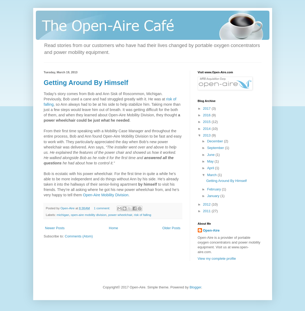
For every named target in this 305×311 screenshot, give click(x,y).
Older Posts (171, 228)
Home (113, 228)
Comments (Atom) (79, 236)
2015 (207, 122)
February (214, 189)
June (211, 155)
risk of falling (142, 214)
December (215, 141)
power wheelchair (120, 214)
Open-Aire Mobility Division (105, 195)
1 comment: (102, 208)
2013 (207, 135)
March (212, 175)
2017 (207, 108)
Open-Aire (211, 230)
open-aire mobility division (88, 214)
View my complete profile (217, 259)
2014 (207, 129)
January (213, 196)
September (216, 148)
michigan (63, 214)
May (210, 161)
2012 (207, 204)
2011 (207, 211)
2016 (207, 115)
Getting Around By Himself (86, 82)
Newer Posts (55, 228)
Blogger (195, 287)
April (211, 168)
